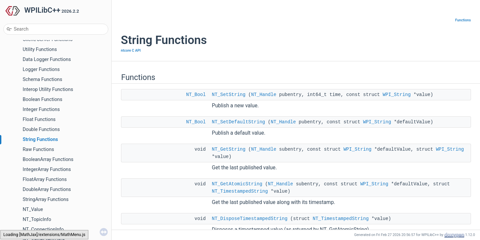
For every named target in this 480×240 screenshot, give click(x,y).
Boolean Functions (42, 99)
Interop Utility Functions (48, 89)
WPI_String (397, 94)
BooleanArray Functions (48, 159)
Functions (463, 20)
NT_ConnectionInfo (43, 229)
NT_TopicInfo (37, 219)
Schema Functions (42, 79)
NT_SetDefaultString (238, 122)
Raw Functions (38, 149)
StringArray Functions (46, 199)
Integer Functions (41, 109)
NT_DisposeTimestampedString (250, 218)
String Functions (40, 139)
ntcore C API (131, 50)
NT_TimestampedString (240, 191)
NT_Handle (263, 94)
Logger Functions (41, 69)
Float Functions (39, 119)
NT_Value (33, 209)
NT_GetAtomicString (237, 184)
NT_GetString (229, 149)
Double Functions (41, 129)
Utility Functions (40, 49)
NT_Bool (196, 94)
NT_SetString (229, 94)
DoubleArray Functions (47, 189)
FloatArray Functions (45, 179)
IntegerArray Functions (47, 169)
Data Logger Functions (47, 59)
